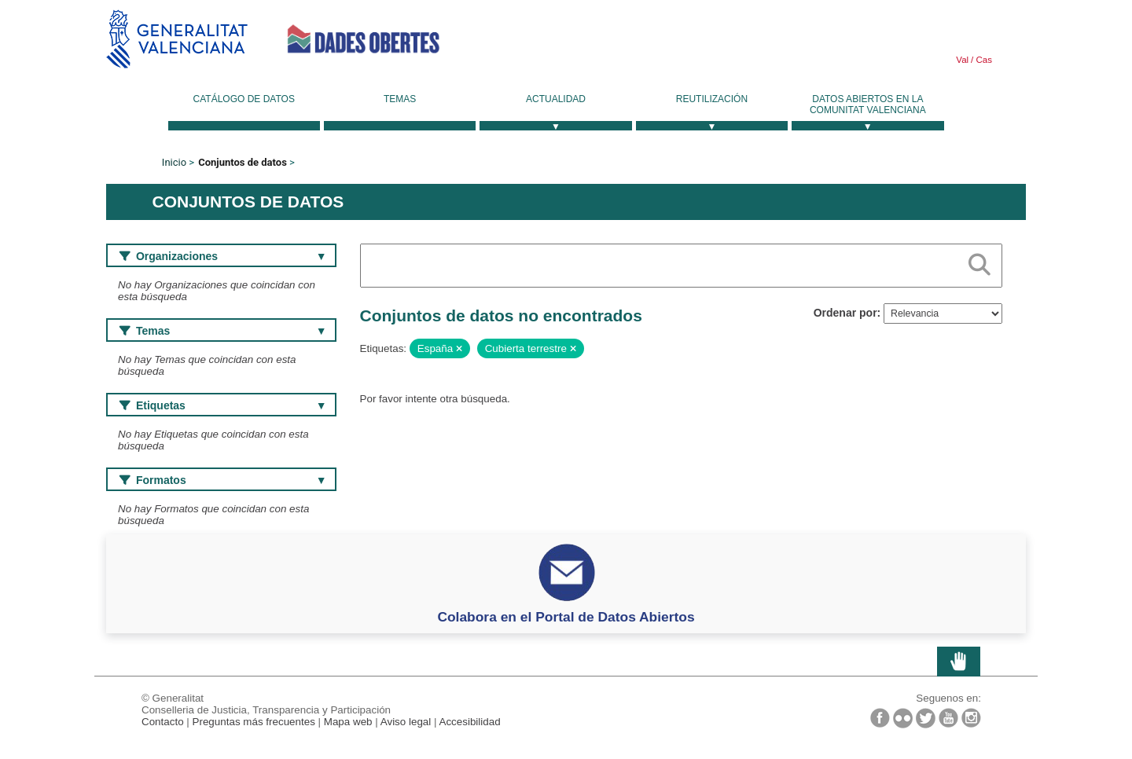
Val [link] (962, 59)
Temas (400, 99)
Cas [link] (982, 59)
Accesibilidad (469, 722)
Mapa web (348, 722)
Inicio (174, 162)
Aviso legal (406, 722)
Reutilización (712, 99)
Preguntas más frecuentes (254, 722)
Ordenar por (845, 312)
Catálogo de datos (244, 99)
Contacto (163, 722)
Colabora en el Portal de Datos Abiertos (565, 617)
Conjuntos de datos (242, 162)
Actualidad (556, 99)
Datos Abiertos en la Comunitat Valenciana (868, 105)
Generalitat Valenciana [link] (177, 38)
